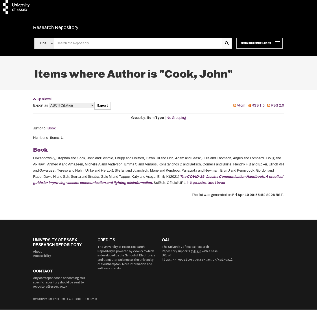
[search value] (138, 45)
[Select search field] (44, 45)
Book (51, 130)
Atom (241, 108)
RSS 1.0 (258, 108)
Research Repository (64, 28)
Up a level (44, 101)
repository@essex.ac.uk (50, 289)
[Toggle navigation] (259, 45)
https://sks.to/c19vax (206, 185)
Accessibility (42, 258)
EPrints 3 (139, 253)
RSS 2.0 (277, 108)
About (37, 254)
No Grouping (176, 120)
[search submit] (227, 45)
